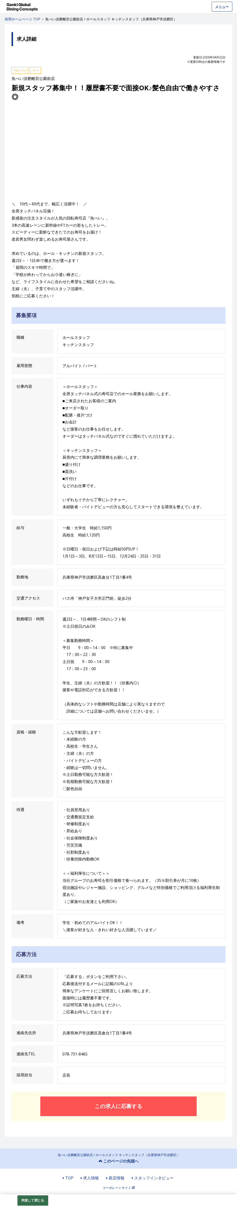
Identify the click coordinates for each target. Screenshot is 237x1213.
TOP (69, 1178)
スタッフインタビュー (154, 1178)
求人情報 (91, 1178)
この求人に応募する (118, 1106)
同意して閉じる (32, 1200)
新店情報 (116, 1178)
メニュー (222, 6)
